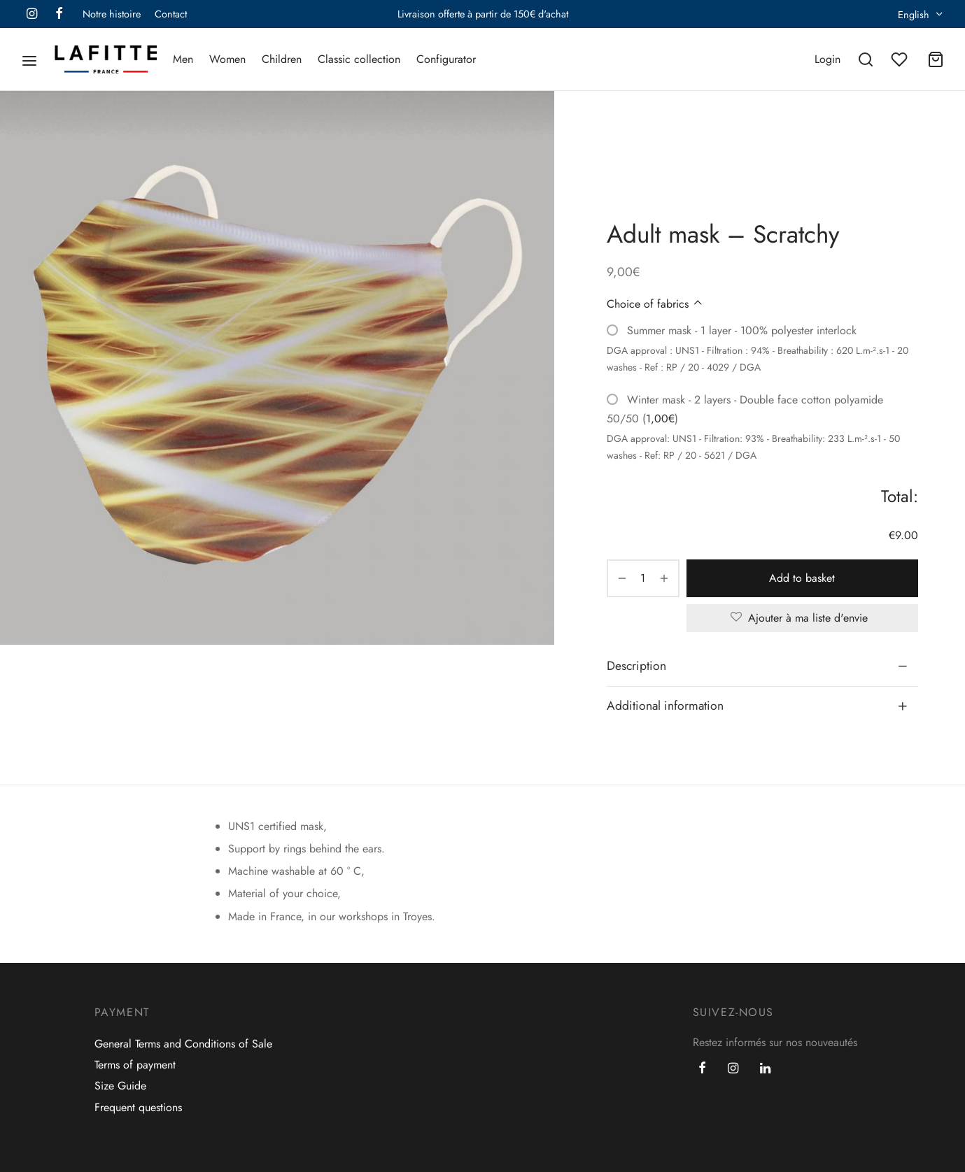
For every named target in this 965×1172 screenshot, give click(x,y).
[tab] (762, 665)
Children (282, 59)
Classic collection (359, 59)
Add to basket (802, 578)
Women (227, 59)
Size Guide (120, 1086)
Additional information (665, 705)
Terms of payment (135, 1065)
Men (183, 59)
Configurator (446, 59)
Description (636, 666)
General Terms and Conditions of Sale (183, 1044)
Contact (171, 14)
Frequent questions (138, 1107)
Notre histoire (112, 14)
